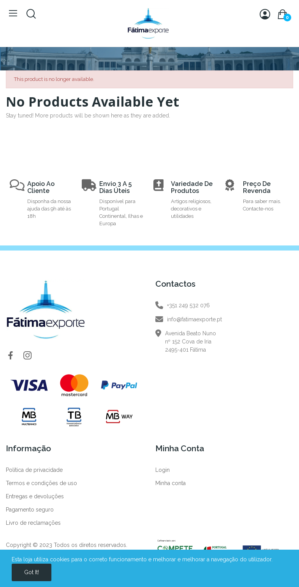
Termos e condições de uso (41, 483)
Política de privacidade (34, 470)
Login (162, 470)
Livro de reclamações (33, 523)
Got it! (31, 572)
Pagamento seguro (30, 509)
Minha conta (170, 483)
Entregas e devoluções (35, 496)
